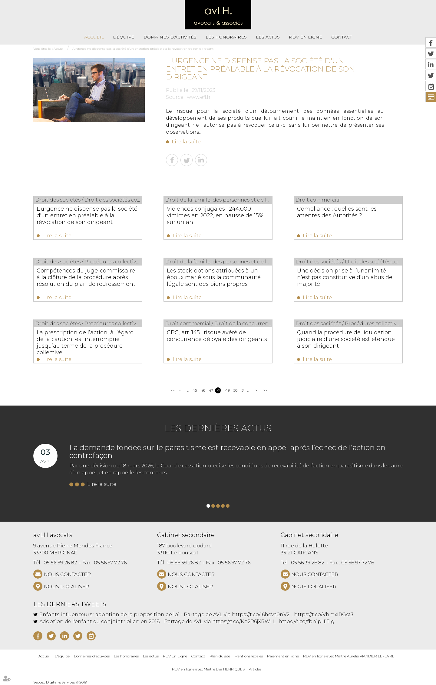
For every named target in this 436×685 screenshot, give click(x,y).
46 (203, 390)
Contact (341, 37)
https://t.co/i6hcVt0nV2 (260, 614)
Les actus (268, 37)
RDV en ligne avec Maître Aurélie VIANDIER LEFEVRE (349, 656)
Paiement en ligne (283, 656)
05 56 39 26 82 (60, 563)
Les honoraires (226, 37)
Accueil (94, 37)
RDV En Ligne (305, 37)
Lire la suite (186, 142)
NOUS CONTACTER (67, 574)
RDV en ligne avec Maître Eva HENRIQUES (208, 669)
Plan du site (220, 656)
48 (219, 390)
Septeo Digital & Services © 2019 (60, 682)
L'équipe (123, 37)
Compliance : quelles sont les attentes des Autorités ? (337, 212)
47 (211, 390)
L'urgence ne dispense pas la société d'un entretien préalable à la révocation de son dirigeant (142, 49)
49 (227, 390)
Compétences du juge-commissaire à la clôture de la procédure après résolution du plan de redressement (86, 277)
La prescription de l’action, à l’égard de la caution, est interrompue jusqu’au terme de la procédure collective (85, 342)
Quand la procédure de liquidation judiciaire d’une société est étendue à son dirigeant (346, 339)
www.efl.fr (199, 97)
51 (243, 390)
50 (235, 390)
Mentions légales (248, 656)
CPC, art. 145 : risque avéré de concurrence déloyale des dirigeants (217, 336)
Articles (255, 669)
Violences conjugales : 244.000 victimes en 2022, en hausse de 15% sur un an (215, 216)
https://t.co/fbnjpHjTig (307, 621)
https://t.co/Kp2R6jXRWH (243, 621)
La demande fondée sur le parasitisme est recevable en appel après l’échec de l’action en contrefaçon (227, 451)
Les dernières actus (218, 428)
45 (195, 390)
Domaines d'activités (170, 37)
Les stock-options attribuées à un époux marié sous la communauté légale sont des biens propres (214, 277)
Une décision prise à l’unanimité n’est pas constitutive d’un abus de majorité (344, 277)
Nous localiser (66, 587)
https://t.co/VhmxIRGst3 (323, 614)
